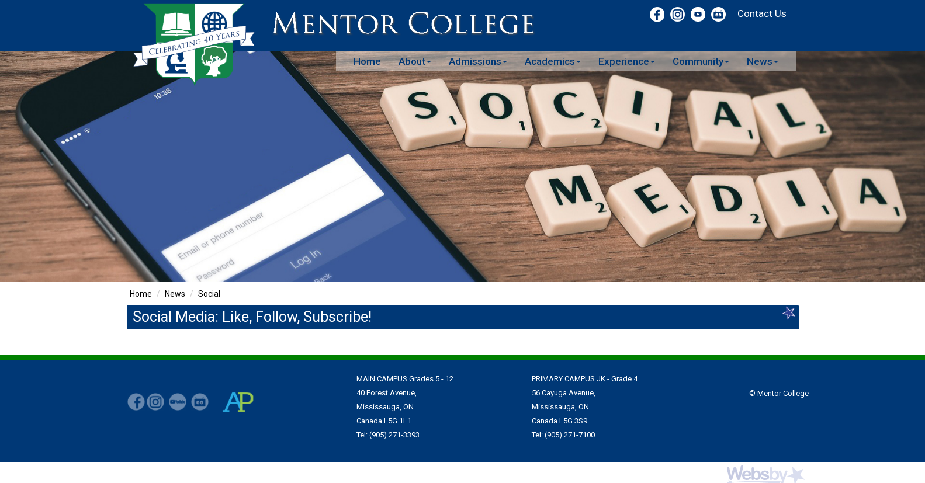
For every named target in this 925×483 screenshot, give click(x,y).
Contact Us (762, 13)
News (762, 61)
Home (367, 61)
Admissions (478, 61)
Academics (553, 61)
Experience (626, 61)
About (415, 61)
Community (701, 61)
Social (209, 293)
